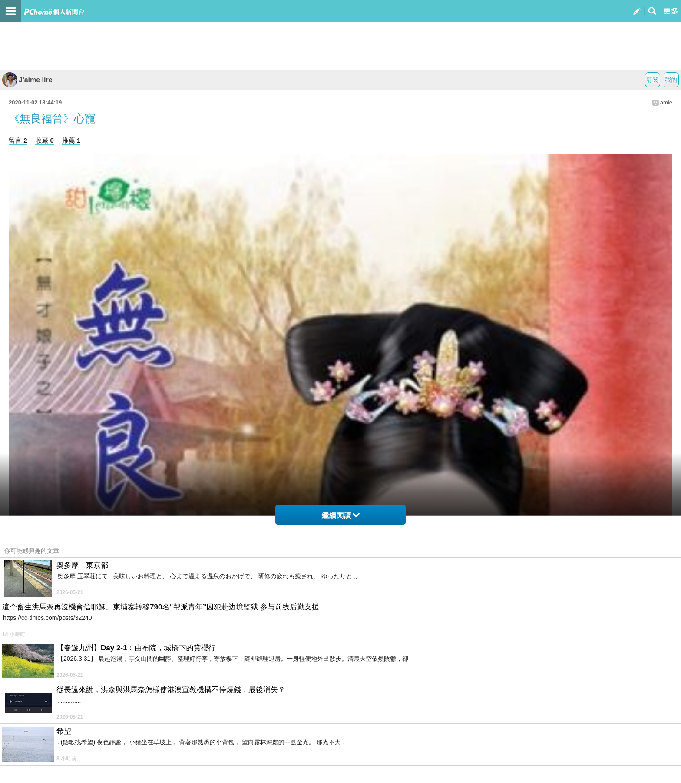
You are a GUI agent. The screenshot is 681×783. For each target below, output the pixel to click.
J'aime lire (27, 79)
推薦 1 (71, 140)
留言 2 (18, 140)
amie (666, 102)
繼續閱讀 (341, 515)
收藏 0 (44, 140)
